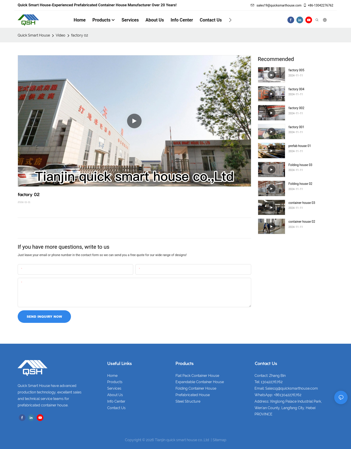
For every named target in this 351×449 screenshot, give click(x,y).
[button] (230, 20)
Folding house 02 (300, 184)
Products (114, 382)
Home (112, 375)
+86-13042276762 (318, 5)
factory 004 (296, 89)
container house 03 (302, 203)
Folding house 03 (300, 165)
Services (114, 388)
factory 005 (296, 70)
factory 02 (79, 35)
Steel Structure (188, 401)
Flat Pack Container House (197, 375)
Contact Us (116, 408)
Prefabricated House (193, 395)
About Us (115, 395)
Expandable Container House (200, 382)
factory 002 (296, 108)
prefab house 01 (300, 146)
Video (60, 35)
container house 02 (302, 221)
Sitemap (219, 440)
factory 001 (296, 127)
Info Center (116, 401)
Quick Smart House (34, 35)
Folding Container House (196, 388)
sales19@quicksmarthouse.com (276, 5)
